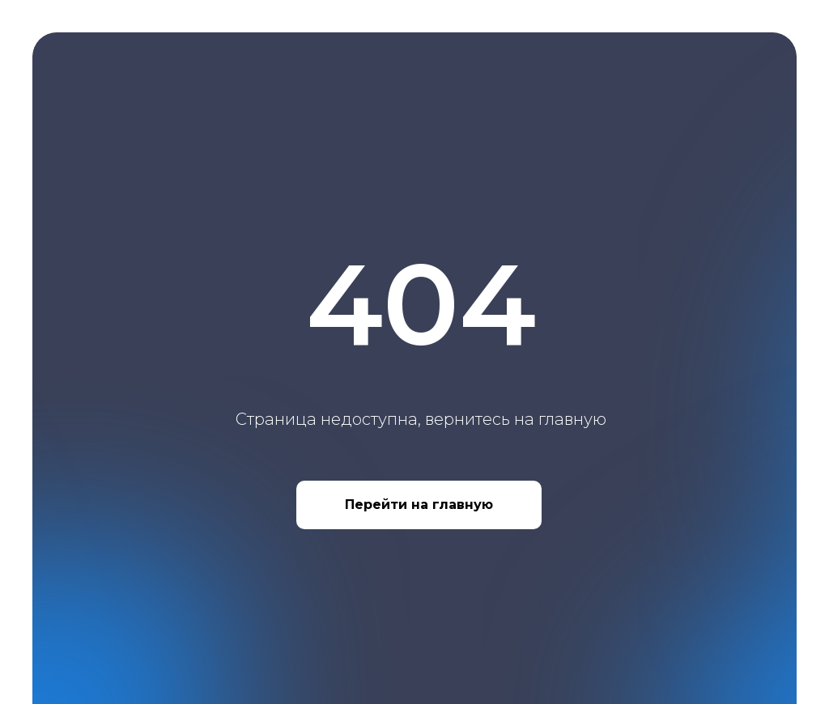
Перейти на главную (419, 504)
